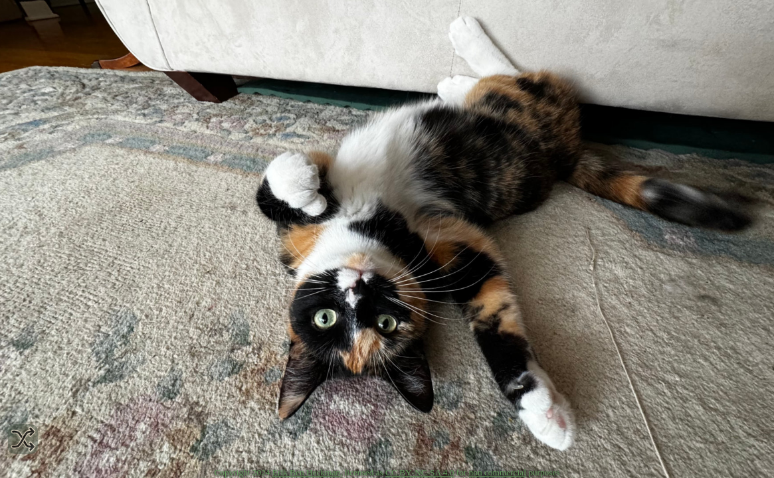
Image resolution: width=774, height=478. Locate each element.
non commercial (497, 472)
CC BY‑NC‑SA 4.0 (419, 472)
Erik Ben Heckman (306, 472)
